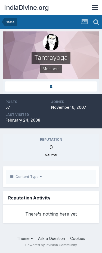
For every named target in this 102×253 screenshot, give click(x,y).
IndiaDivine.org (26, 7)
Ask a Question (51, 238)
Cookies (77, 238)
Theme (25, 238)
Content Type (26, 176)
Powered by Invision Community (51, 245)
